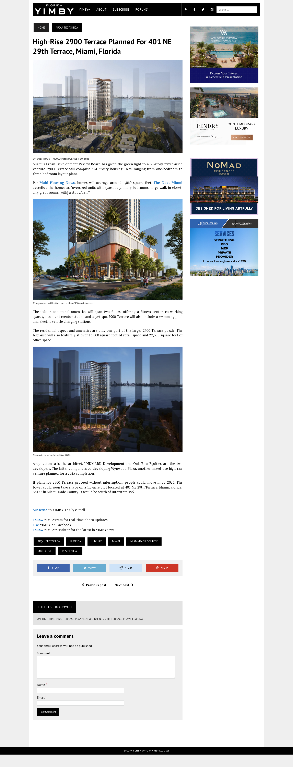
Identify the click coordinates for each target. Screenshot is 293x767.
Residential (39, 563)
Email (35, 710)
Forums (135, 9)
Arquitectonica (42, 554)
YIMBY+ (78, 9)
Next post (121, 597)
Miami (110, 554)
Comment (37, 665)
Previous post (92, 597)
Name (35, 697)
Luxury (90, 554)
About (95, 9)
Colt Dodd (37, 164)
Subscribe (115, 9)
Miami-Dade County (137, 554)
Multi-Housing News (50, 188)
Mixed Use (169, 554)
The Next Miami (155, 188)
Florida (69, 554)
